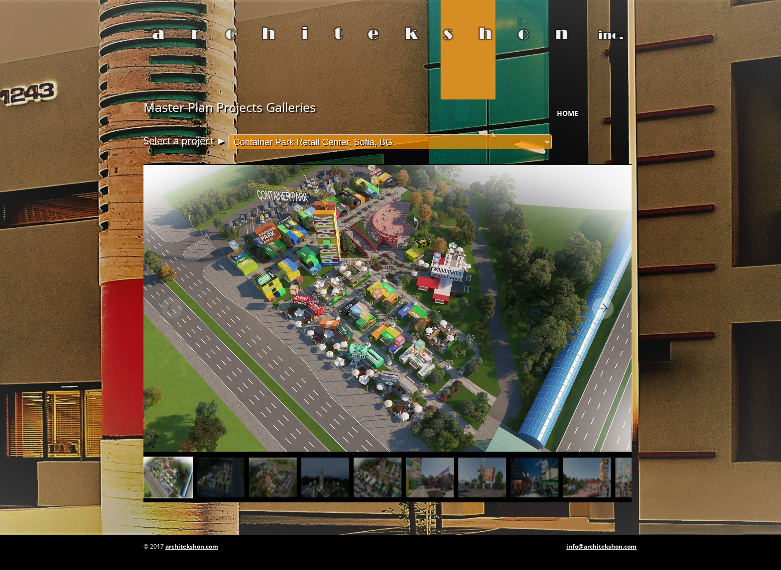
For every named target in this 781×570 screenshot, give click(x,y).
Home (567, 113)
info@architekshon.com (601, 546)
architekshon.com (191, 546)
